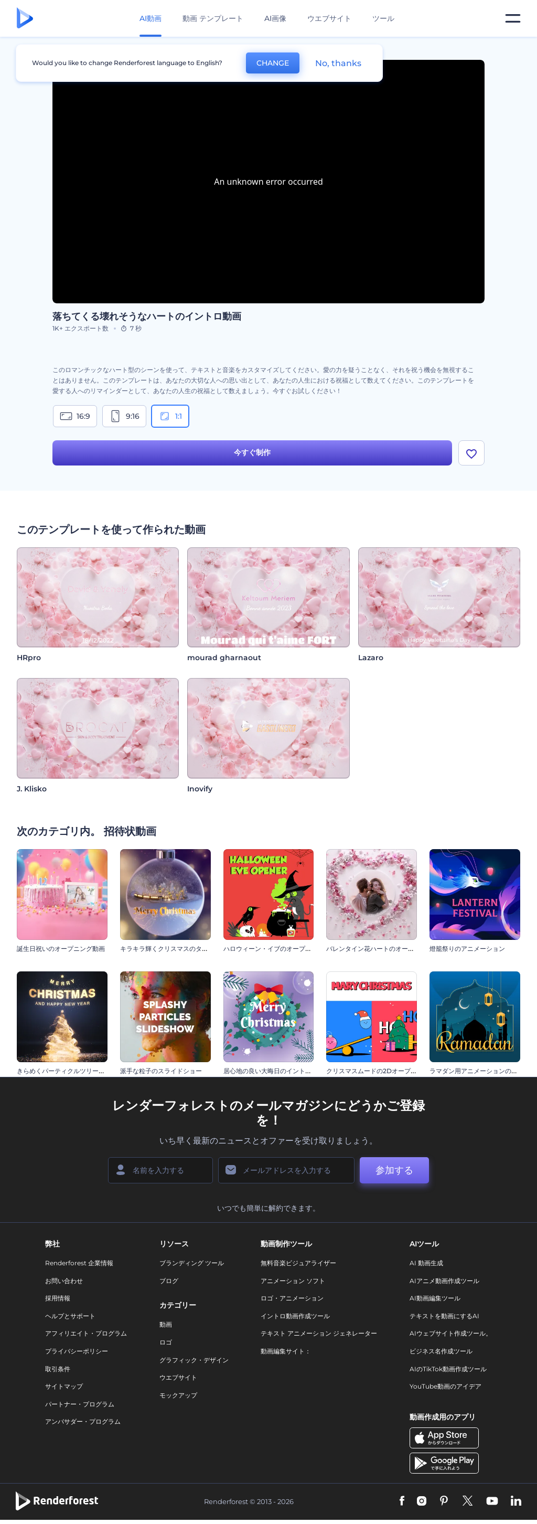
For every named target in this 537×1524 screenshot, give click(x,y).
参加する (394, 1170)
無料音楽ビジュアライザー (298, 1263)
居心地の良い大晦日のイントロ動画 (273, 1071)
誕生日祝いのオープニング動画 (61, 948)
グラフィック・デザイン (194, 1360)
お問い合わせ (64, 1281)
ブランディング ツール (191, 1263)
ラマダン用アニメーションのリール (479, 1071)
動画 (165, 1324)
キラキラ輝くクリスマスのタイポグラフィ (180, 948)
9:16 (124, 416)
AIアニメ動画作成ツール (444, 1281)
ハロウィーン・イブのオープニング (273, 948)
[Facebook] (402, 1501)
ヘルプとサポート (70, 1316)
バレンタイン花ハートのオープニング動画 (386, 948)
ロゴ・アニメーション (292, 1298)
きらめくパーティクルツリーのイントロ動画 (80, 1071)
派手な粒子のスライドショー (161, 1071)
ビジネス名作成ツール (441, 1351)
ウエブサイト (329, 18)
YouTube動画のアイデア (445, 1386)
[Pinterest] (444, 1501)
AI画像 (275, 18)
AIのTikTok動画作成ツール (448, 1369)
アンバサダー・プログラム (83, 1421)
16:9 (75, 416)
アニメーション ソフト (293, 1281)
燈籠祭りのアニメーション (467, 948)
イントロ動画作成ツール (295, 1316)
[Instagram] (421, 1501)
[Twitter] (467, 1501)
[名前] (160, 1170)
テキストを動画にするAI (444, 1316)
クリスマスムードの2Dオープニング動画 (384, 1071)
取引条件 (57, 1369)
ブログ (168, 1281)
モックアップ (178, 1395)
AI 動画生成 (426, 1263)
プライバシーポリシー (76, 1351)
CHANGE (272, 63)
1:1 (170, 416)
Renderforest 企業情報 (79, 1263)
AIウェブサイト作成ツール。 (451, 1333)
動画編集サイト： (286, 1351)
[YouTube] (492, 1501)
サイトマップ (64, 1386)
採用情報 (57, 1298)
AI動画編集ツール (435, 1298)
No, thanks (338, 63)
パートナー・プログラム (79, 1404)
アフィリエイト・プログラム (86, 1333)
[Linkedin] (516, 1501)
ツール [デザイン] (383, 18)
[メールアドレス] (286, 1170)
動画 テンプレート (212, 18)
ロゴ (165, 1342)
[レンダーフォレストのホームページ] (25, 18)
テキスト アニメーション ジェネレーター (319, 1333)
